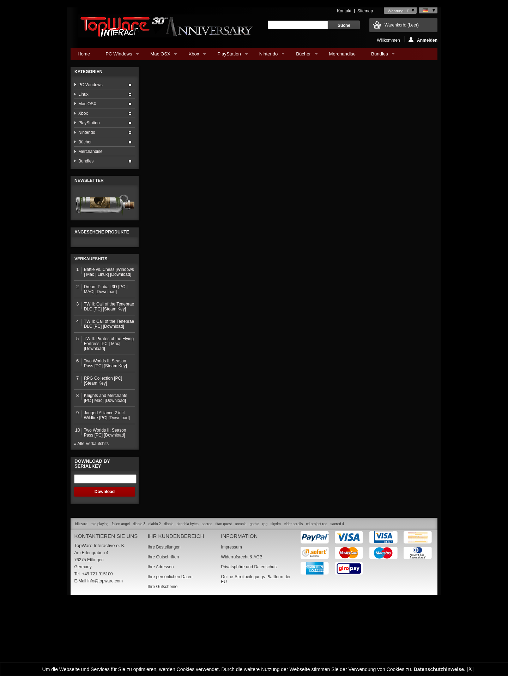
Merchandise (342, 54)
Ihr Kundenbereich (175, 609)
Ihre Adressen (160, 640)
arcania (241, 597)
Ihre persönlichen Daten (169, 650)
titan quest (224, 597)
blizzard (81, 597)
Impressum (231, 620)
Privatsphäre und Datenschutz (249, 640)
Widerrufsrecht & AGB (241, 630)
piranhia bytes (188, 597)
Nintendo (268, 55)
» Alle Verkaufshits (91, 517)
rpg (264, 597)
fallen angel (121, 597)
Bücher (303, 55)
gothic (254, 597)
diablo (169, 597)
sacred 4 (337, 597)
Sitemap (365, 10)
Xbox (193, 55)
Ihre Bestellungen (163, 620)
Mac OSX (160, 55)
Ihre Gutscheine (162, 660)
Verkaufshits (90, 332)
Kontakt (344, 10)
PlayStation (229, 55)
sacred (207, 597)
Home (84, 54)
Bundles (379, 55)
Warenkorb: (402, 25)
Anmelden (423, 39)
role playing (99, 597)
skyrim (276, 597)
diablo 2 (155, 597)
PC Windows (118, 55)
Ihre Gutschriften (163, 630)
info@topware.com (105, 654)
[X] (470, 669)
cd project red (316, 597)
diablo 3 (139, 597)
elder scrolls (293, 597)
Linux (83, 94)
